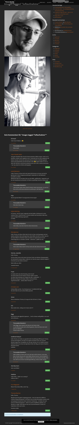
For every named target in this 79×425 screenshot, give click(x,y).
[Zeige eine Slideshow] (27, 128)
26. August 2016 (14, 241)
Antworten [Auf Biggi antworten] (47, 320)
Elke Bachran (14, 232)
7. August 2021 (13, 389)
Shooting (57, 57)
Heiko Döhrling (15, 211)
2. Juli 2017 (13, 370)
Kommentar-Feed (59, 65)
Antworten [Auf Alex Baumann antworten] (47, 370)
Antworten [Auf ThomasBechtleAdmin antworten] (47, 150)
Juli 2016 (57, 38)
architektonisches (67, 30)
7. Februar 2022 (14, 410)
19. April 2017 (13, 320)
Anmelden (57, 61)
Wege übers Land (59, 15)
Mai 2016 (57, 40)
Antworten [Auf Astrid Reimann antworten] (47, 182)
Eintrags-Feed (58, 63)
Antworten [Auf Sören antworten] (47, 301)
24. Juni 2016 (13, 167)
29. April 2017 (15, 361)
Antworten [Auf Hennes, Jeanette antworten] (47, 267)
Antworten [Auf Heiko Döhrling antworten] (47, 220)
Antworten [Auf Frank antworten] (47, 282)
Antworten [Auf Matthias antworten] (47, 380)
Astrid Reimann (15, 171)
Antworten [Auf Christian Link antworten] (47, 293)
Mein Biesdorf (58, 17)
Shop (66, 2)
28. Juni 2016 (15, 191)
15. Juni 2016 (13, 143)
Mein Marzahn (67, 22)
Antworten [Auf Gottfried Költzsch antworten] (47, 349)
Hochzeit (57, 50)
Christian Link (15, 287)
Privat (56, 53)
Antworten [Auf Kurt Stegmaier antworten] (47, 389)
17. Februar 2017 (14, 267)
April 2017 (57, 37)
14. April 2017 (13, 282)
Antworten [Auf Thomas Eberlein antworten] (47, 410)
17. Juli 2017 (13, 380)
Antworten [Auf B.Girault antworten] (47, 143)
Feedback (60, 2)
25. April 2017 (13, 349)
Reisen (56, 55)
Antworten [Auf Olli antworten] (47, 310)
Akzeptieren (41, 421)
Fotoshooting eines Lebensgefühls (63, 7)
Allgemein (57, 48)
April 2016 (57, 42)
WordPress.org (58, 66)
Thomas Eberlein (16, 393)
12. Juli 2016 (13, 220)
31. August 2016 (16, 249)
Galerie (49, 2)
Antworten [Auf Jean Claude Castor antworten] (47, 167)
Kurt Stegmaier (15, 384)
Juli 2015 (57, 43)
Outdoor (57, 52)
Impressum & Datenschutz (69, 423)
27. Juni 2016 (13, 182)
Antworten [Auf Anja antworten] (47, 199)
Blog (54, 2)
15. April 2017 (13, 310)
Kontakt (71, 2)
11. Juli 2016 (13, 200)
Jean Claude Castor (16, 154)
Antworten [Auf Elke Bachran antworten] (47, 241)
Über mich (42, 2)
